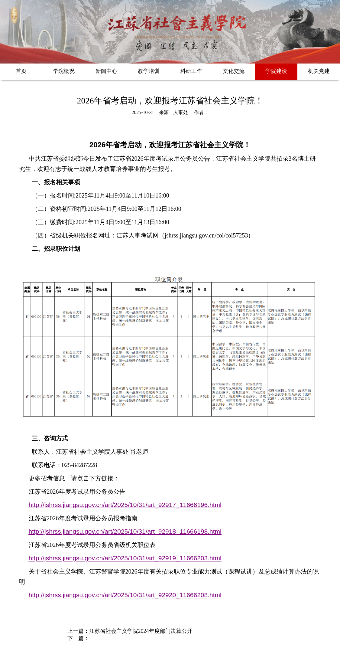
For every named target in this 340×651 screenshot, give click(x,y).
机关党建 (319, 71)
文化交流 (233, 71)
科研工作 (191, 71)
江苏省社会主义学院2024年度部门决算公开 (141, 631)
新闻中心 (106, 71)
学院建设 (276, 71)
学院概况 (64, 71)
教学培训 (149, 71)
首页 (21, 71)
